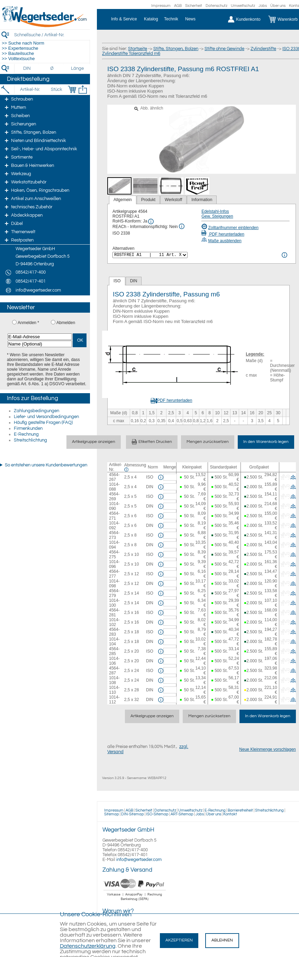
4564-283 (114, 632)
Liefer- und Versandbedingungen (46, 416)
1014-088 (114, 487)
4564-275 (114, 554)
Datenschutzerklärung (88, 946)
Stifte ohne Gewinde (224, 48)
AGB (178, 6)
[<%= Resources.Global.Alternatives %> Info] (284, 255)
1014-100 (114, 603)
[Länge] (77, 68)
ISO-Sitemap (157, 814)
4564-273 (114, 535)
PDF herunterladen (222, 234)
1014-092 (114, 525)
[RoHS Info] (151, 221)
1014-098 (114, 583)
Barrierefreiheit (240, 810)
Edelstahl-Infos (215, 211)
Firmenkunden (28, 428)
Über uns (278, 6)
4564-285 (114, 651)
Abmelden (65, 322)
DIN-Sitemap (132, 814)
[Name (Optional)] (40, 344)
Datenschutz (216, 6)
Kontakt (230, 814)
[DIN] (27, 68)
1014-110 (114, 690)
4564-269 (114, 496)
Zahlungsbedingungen (36, 410)
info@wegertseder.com (139, 859)
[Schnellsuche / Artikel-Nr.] (51, 35)
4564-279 (114, 593)
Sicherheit (193, 6)
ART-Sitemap (182, 814)
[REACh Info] (181, 226)
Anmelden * (28, 322)
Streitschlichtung (30, 440)
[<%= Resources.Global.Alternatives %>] (150, 255)
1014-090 (114, 506)
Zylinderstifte (263, 48)
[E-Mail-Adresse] (40, 336)
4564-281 (114, 612)
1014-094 (114, 545)
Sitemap (111, 814)
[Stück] (56, 89)
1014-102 (114, 622)
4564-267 (114, 477)
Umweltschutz (243, 6)
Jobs (263, 6)
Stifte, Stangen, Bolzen (175, 48)
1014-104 (114, 641)
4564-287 (114, 670)
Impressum (161, 6)
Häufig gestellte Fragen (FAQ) (43, 422)
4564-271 (114, 516)
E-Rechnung (26, 434)
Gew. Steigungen (217, 216)
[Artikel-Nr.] (30, 89)
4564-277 (114, 574)
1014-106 (114, 661)
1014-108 (114, 680)
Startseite (137, 48)
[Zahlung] (134, 901)
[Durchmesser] (52, 68)
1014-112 (114, 699)
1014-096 (114, 564)
